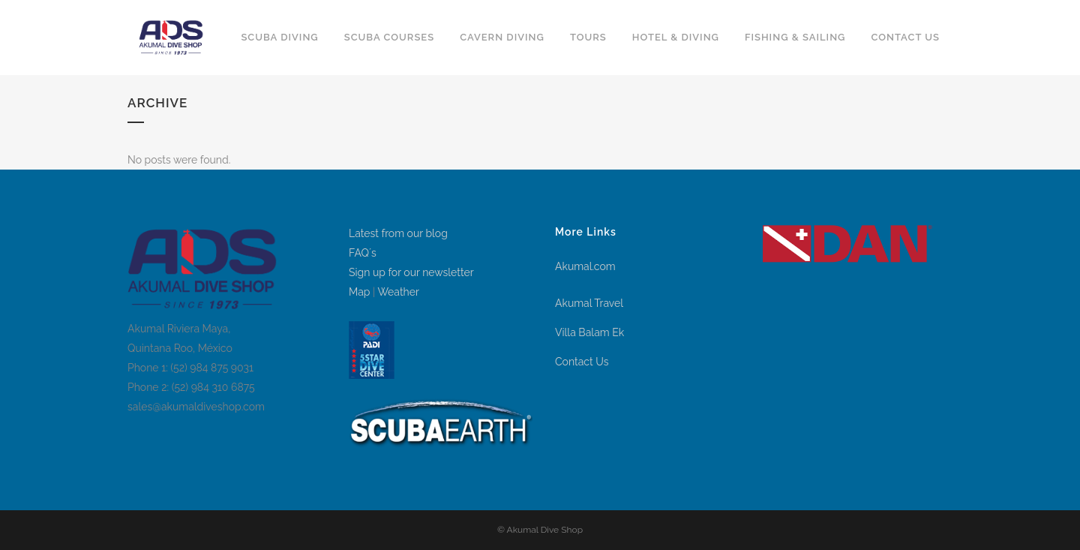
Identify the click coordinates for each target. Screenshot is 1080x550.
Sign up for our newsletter (411, 272)
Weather (397, 292)
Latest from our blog (398, 233)
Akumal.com (585, 266)
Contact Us (581, 362)
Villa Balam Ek (589, 332)
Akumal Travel (589, 303)
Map (359, 292)
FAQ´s (362, 253)
